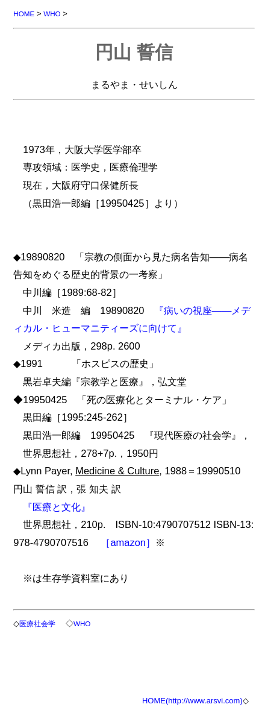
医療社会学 (37, 623)
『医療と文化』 (56, 506)
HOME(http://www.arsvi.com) (192, 700)
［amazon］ (128, 542)
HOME (23, 13)
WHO (52, 13)
